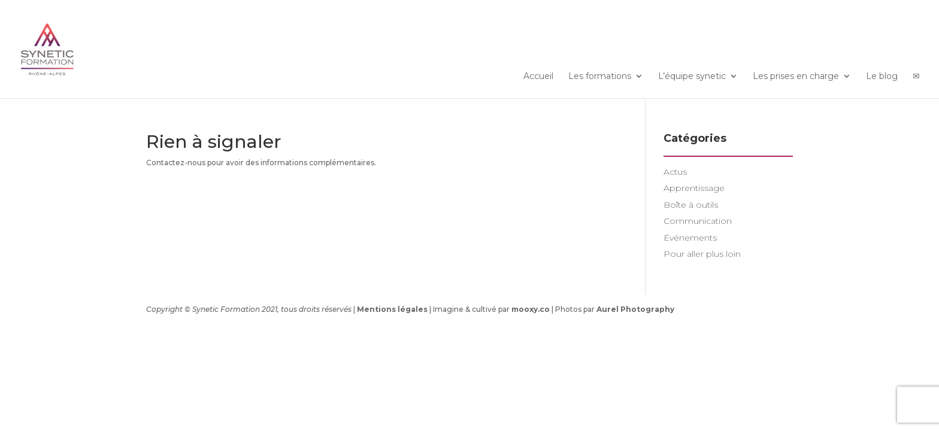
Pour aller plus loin (702, 253)
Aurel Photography (635, 309)
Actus (675, 171)
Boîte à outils (691, 204)
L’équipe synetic (692, 76)
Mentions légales (392, 309)
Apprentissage (694, 188)
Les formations (599, 76)
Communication (698, 221)
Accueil (538, 76)
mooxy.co (530, 309)
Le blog (882, 76)
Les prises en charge (796, 76)
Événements (690, 237)
